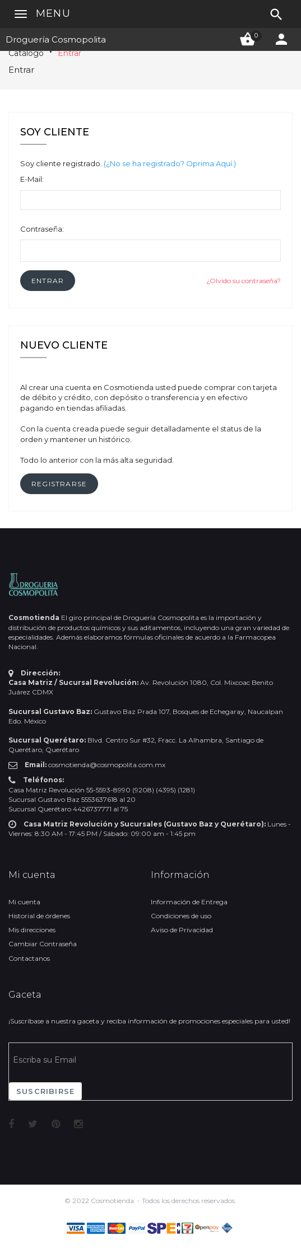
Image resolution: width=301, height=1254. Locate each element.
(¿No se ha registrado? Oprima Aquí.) (170, 163)
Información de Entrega (189, 902)
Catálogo (26, 53)
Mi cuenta (24, 902)
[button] (47, 280)
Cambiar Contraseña (42, 944)
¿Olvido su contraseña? (243, 280)
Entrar (69, 53)
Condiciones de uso (181, 916)
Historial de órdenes (39, 916)
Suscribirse (45, 1091)
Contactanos (29, 958)
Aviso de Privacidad (182, 930)
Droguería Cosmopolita (56, 39)
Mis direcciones (31, 930)
